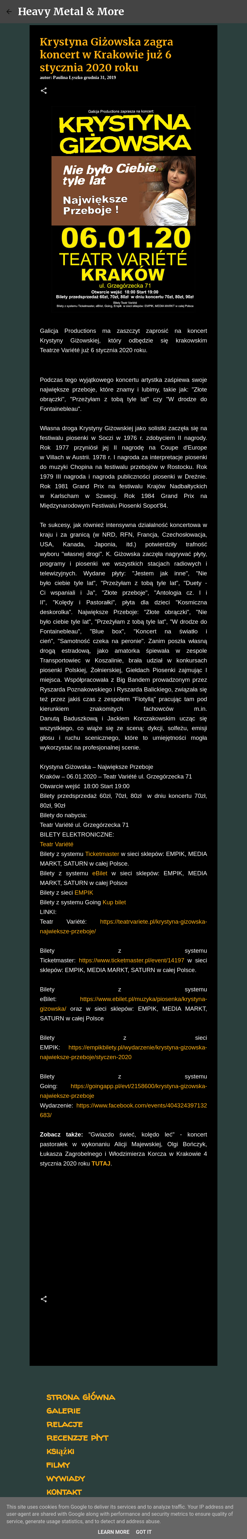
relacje (64, 1423)
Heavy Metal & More (71, 11)
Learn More (113, 1532)
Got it (143, 1532)
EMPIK (83, 892)
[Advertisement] (123, 1233)
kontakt (63, 1491)
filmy (58, 1464)
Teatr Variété (56, 844)
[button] (44, 91)
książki (60, 1450)
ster (114, 853)
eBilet (99, 873)
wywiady (65, 1477)
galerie (63, 1409)
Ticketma (97, 853)
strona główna (80, 1396)
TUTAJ (101, 1163)
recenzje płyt (77, 1437)
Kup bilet (114, 902)
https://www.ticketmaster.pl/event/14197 (131, 960)
